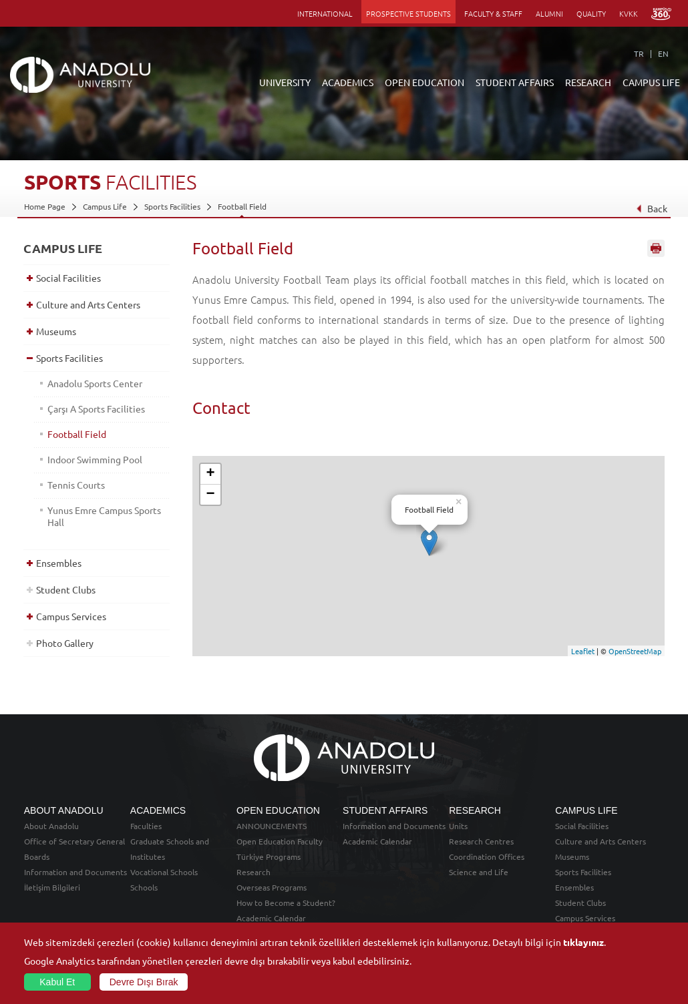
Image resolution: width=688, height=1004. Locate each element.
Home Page (44, 206)
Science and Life (478, 871)
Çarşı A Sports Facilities (96, 409)
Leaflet (582, 651)
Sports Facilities (172, 206)
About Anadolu (51, 825)
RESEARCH (588, 82)
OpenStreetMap (635, 651)
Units (458, 825)
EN (663, 53)
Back (651, 208)
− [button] (210, 495)
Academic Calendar (271, 918)
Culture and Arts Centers (88, 304)
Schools (144, 887)
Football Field (242, 206)
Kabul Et (57, 982)
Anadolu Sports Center (94, 383)
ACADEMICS (347, 82)
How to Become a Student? (285, 902)
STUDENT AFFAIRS (515, 82)
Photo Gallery (65, 643)
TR (639, 53)
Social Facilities (68, 278)
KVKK (628, 13)
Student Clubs (66, 589)
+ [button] (210, 474)
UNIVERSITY (285, 82)
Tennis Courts (76, 485)
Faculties (146, 825)
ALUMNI (549, 13)
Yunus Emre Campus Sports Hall (104, 516)
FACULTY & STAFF (493, 13)
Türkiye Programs (268, 856)
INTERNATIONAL (325, 13)
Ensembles (58, 563)
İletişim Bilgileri (52, 887)
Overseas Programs (271, 887)
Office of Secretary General (74, 841)
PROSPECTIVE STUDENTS (408, 13)
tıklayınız (583, 942)
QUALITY (591, 13)
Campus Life (105, 206)
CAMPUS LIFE (651, 82)
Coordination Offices (486, 856)
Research (253, 871)
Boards (36, 856)
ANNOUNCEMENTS (271, 825)
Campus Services (71, 616)
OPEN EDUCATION (424, 82)
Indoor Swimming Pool (94, 459)
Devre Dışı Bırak (144, 982)
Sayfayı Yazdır (656, 249)
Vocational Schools (164, 871)
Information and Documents (75, 871)
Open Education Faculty (279, 841)
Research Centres (481, 841)
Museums (56, 331)
